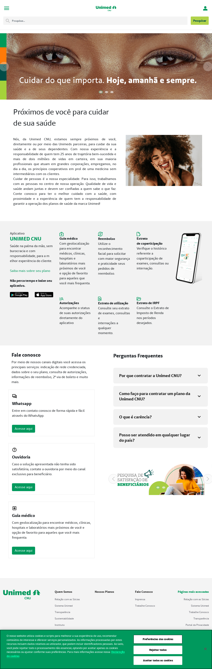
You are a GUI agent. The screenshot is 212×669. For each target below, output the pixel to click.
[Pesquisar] (99, 21)
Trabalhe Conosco (145, 605)
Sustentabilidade (64, 618)
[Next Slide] (208, 66)
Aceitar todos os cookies (158, 662)
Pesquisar (199, 21)
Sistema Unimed (64, 605)
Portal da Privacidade (197, 624)
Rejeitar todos (158, 651)
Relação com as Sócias (67, 599)
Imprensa (140, 599)
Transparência (62, 612)
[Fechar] (205, 650)
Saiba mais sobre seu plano (30, 271)
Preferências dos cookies (158, 640)
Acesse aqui (23, 428)
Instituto (60, 624)
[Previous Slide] (4, 66)
